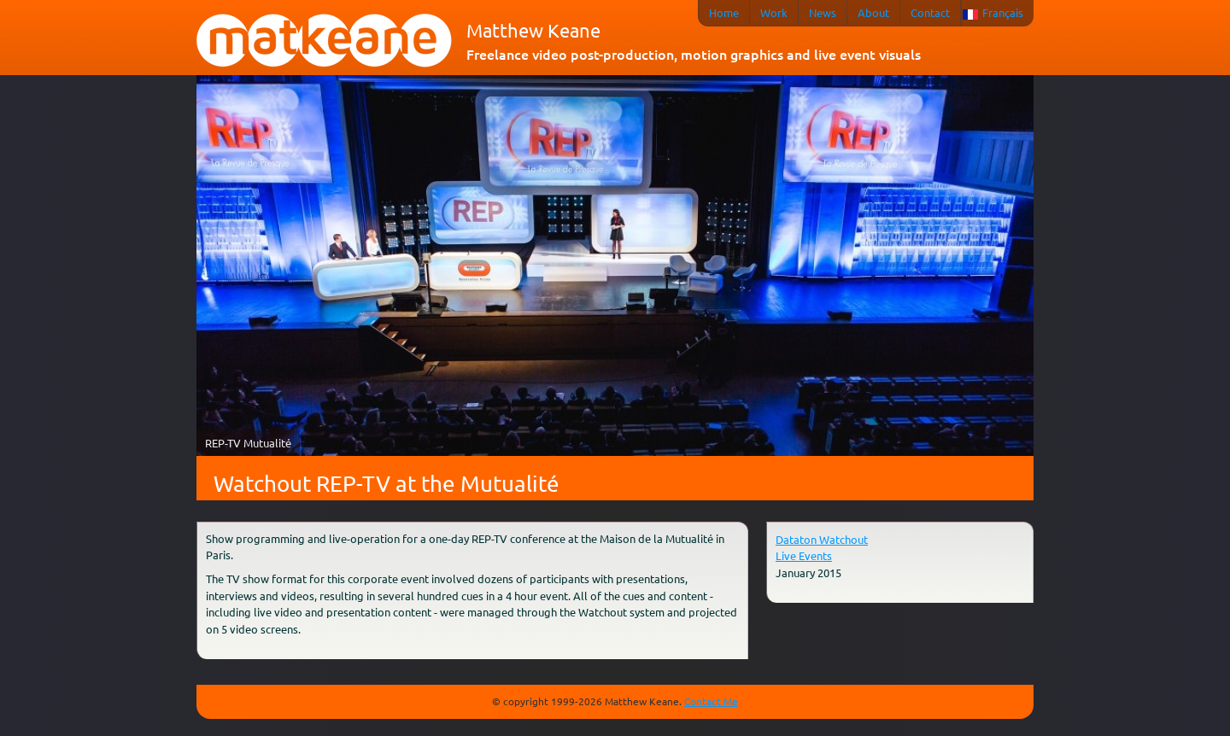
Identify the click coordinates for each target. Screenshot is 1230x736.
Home (724, 12)
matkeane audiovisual (324, 41)
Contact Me (711, 701)
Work (774, 12)
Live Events (804, 555)
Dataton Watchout (822, 539)
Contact (930, 12)
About (873, 12)
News (822, 12)
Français (1002, 12)
